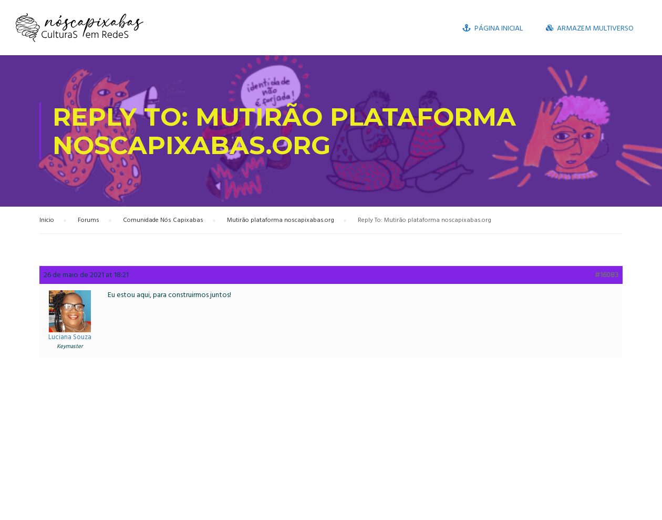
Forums (88, 220)
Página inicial (492, 28)
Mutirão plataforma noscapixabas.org (280, 220)
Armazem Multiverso (590, 28)
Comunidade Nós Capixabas (163, 220)
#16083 (606, 275)
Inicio (46, 220)
